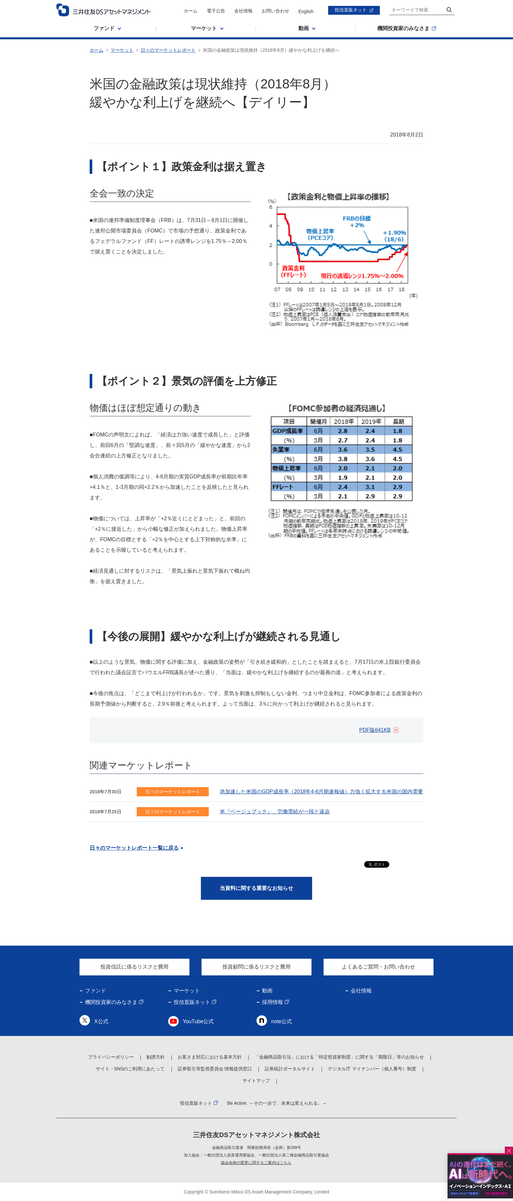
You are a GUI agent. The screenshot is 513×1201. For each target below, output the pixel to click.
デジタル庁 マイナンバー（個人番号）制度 (372, 1068)
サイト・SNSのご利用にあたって (130, 1068)
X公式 (101, 1021)
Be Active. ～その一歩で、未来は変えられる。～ (277, 1103)
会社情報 (243, 10)
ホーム (191, 10)
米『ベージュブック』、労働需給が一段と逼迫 (275, 811)
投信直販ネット (351, 9)
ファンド (95, 990)
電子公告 (216, 10)
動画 (267, 990)
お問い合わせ (275, 10)
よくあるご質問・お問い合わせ (378, 967)
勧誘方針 (156, 1057)
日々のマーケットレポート (168, 50)
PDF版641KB (375, 730)
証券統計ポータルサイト (290, 1068)
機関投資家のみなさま (111, 1002)
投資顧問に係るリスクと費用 (256, 967)
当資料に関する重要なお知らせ (256, 888)
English (305, 11)
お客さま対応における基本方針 (210, 1057)
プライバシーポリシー (111, 1057)
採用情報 (272, 1002)
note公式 (281, 1021)
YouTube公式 (198, 1021)
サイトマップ (256, 1080)
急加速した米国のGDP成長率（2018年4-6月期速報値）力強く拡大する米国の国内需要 (321, 791)
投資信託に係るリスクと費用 (134, 967)
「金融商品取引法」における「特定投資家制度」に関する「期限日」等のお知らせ (339, 1057)
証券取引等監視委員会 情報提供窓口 (215, 1068)
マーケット (122, 50)
